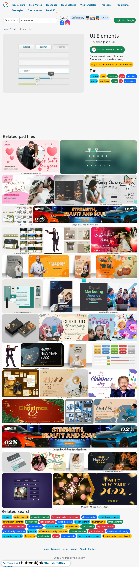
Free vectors (18, 4)
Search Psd (10, 20)
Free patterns (35, 10)
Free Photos (35, 4)
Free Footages (68, 4)
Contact (92, 548)
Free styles (17, 10)
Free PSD (50, 10)
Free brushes (122, 4)
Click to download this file (107, 49)
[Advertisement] (69, 113)
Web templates (88, 4)
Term (65, 548)
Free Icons (106, 4)
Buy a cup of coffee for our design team (111, 64)
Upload (64, 18)
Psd (13, 29)
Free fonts (51, 4)
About (83, 548)
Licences (55, 548)
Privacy (73, 548)
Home (6, 29)
